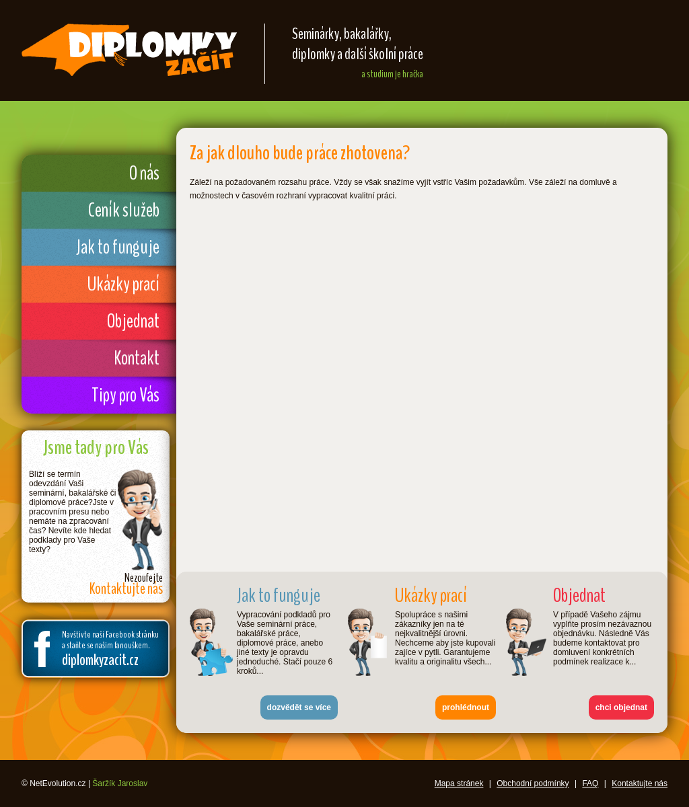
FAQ (590, 783)
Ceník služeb (123, 210)
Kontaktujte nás (639, 783)
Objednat (133, 321)
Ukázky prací (123, 284)
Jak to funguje (117, 247)
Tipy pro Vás (125, 395)
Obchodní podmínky (533, 783)
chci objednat (621, 707)
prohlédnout (465, 707)
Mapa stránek (459, 783)
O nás (144, 173)
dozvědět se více (299, 707)
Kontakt (136, 358)
